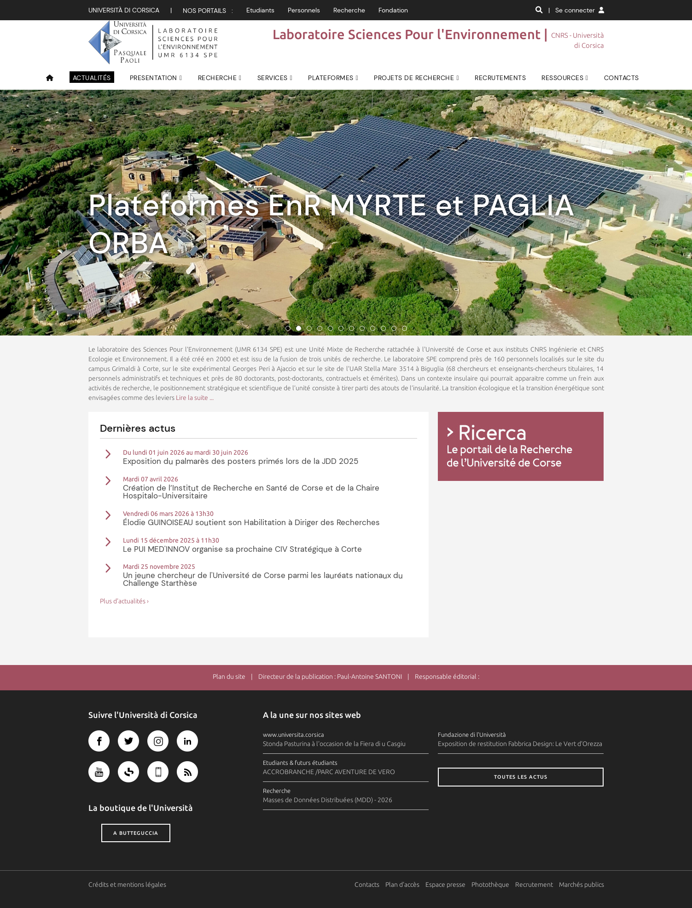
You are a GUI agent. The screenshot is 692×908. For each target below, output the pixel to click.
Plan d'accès (402, 884)
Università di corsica (123, 10)
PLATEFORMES (331, 78)
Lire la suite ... (195, 397)
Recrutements (500, 78)
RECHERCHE (217, 78)
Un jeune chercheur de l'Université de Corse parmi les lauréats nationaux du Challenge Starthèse (263, 579)
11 (393, 328)
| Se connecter (576, 10)
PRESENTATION (153, 78)
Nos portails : (208, 10)
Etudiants (260, 10)
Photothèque (490, 884)
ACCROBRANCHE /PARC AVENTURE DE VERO (329, 771)
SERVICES (272, 78)
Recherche (349, 10)
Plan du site (229, 676)
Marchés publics (581, 884)
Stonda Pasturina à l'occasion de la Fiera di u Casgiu (334, 743)
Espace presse (445, 884)
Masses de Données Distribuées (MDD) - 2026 (327, 800)
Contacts (367, 884)
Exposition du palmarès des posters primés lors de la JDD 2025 (240, 461)
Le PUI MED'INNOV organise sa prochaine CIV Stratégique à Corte (242, 549)
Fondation (393, 10)
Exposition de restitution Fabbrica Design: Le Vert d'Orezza (520, 743)
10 (383, 328)
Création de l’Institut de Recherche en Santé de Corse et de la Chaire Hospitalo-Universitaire (251, 492)
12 (404, 328)
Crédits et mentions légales (127, 884)
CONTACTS (621, 78)
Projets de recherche (414, 78)
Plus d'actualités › (124, 601)
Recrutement (534, 884)
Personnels (304, 10)
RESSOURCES (562, 78)
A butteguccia (135, 833)
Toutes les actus (520, 777)
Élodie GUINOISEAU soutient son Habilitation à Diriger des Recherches (251, 522)
